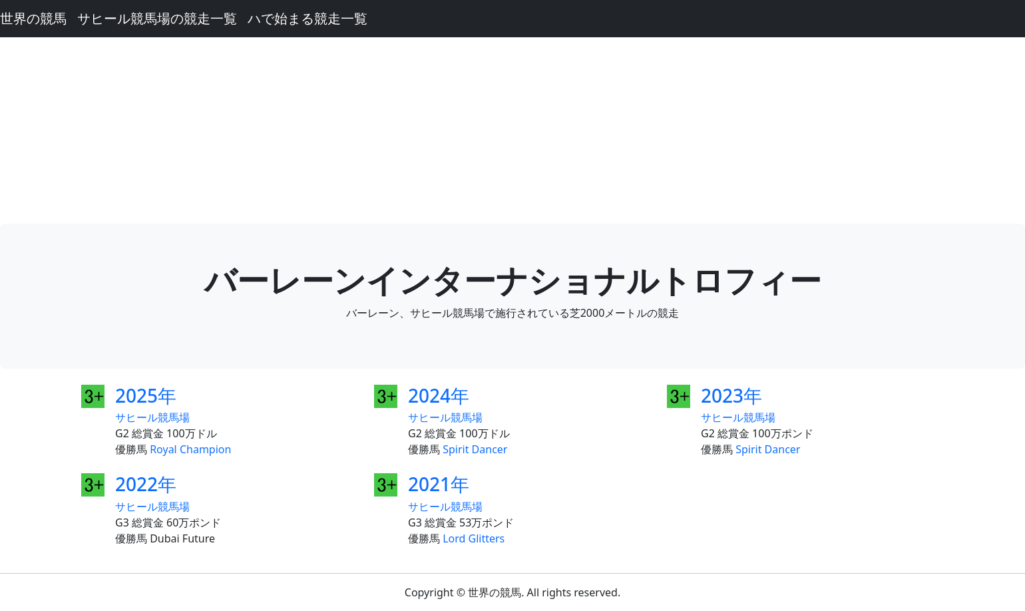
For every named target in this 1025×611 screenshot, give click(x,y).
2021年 (438, 484)
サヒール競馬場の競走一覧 (157, 18)
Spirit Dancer (475, 449)
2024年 (438, 395)
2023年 (731, 395)
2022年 (145, 484)
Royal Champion (190, 449)
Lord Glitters (474, 538)
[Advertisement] (512, 130)
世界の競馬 (33, 18)
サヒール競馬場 (152, 417)
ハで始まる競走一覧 (307, 18)
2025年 (145, 395)
